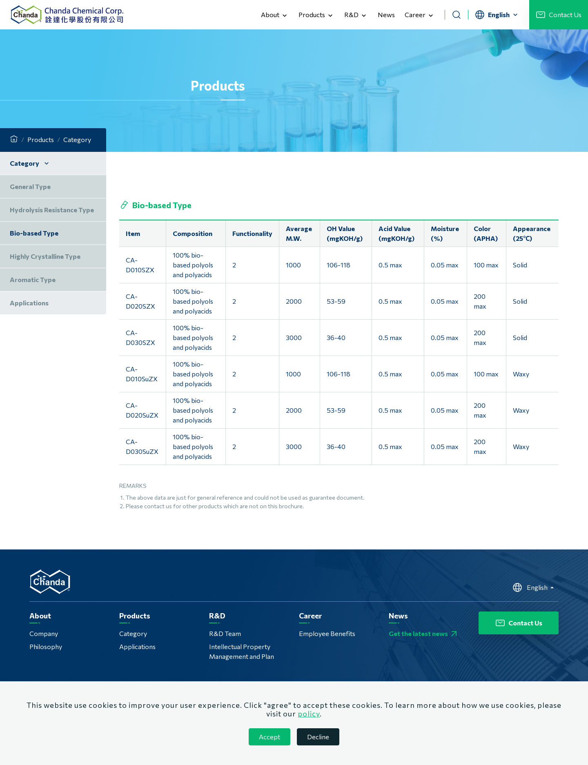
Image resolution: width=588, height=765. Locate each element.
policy (309, 713)
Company (43, 633)
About (275, 15)
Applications (137, 646)
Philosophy (45, 646)
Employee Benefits (327, 633)
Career (420, 15)
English (530, 587)
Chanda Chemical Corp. (67, 14)
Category (133, 633)
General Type (30, 186)
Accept (269, 737)
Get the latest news (424, 633)
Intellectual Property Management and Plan (241, 651)
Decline (318, 737)
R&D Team (225, 633)
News (386, 14)
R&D (356, 15)
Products (316, 15)
